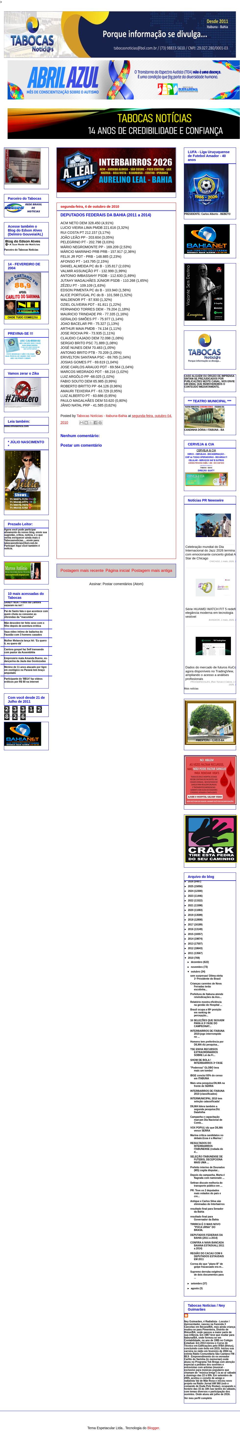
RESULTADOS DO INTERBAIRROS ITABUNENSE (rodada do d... (206, 1147)
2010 (191, 958)
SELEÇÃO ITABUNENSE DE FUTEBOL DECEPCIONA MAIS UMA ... (206, 1159)
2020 (191, 910)
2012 (191, 948)
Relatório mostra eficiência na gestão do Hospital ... (206, 1003)
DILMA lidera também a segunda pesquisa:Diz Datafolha (205, 1109)
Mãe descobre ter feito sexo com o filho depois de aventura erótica (24, 624)
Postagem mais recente (82, 570)
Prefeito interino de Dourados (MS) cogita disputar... (207, 1169)
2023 (191, 896)
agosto (195, 1288)
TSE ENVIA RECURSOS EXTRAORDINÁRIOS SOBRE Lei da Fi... (204, 1052)
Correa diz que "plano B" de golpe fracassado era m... (206, 1265)
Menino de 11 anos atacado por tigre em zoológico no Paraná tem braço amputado (25, 670)
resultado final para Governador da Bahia (204, 1218)
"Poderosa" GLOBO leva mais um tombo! (204, 1069)
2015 (191, 934)
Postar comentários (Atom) (123, 584)
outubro (196, 971)
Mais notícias (191, 688)
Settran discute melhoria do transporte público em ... (206, 1184)
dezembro (197, 962)
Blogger (153, 1428)
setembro (197, 1283)
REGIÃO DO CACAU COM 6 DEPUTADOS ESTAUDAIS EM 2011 (207, 1256)
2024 (191, 891)
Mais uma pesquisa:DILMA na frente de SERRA (207, 1084)
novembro (197, 967)
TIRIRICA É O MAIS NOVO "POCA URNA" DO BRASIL (205, 1227)
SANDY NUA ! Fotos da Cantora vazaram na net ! (22, 604)
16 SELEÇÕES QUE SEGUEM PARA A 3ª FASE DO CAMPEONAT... (207, 1023)
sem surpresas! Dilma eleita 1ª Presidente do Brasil (206, 977)
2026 (191, 881)
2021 (191, 905)
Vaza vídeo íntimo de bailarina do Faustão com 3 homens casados (23, 633)
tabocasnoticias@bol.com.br (20, 543)
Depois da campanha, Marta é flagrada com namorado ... (207, 1176)
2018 (191, 919)
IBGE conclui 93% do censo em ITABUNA (206, 1077)
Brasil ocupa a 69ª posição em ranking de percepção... (205, 1012)
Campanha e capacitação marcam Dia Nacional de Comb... (206, 1120)
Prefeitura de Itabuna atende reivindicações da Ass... (206, 995)
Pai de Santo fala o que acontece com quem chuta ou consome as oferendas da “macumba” (26, 614)
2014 (191, 938)
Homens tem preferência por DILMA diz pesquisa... (207, 1043)
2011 (191, 953)
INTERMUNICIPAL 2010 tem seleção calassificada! (206, 1100)
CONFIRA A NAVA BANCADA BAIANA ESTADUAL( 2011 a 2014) (207, 1245)
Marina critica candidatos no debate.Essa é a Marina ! (206, 1137)
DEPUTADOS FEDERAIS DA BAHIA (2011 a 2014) (206, 1236)
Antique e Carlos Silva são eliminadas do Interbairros (207, 1202)
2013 (191, 943)
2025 (191, 886)
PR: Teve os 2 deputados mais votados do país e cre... (205, 1193)
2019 (191, 915)
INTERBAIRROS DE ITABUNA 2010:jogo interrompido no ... (207, 1034)
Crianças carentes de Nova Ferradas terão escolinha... (206, 986)
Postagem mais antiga (152, 570)
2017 (191, 924)
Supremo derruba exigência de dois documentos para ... (207, 1274)
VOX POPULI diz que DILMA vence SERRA (206, 1129)
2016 (191, 929)
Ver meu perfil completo (198, 1398)
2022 (191, 900)
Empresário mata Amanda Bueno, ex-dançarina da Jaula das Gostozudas (26, 660)
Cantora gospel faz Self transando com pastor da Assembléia (24, 651)
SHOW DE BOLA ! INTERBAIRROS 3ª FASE (206, 1061)
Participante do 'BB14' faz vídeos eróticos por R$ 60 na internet (23, 680)
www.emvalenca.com (16, 426)
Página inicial (118, 570)
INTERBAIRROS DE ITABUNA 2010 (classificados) (207, 1092)
